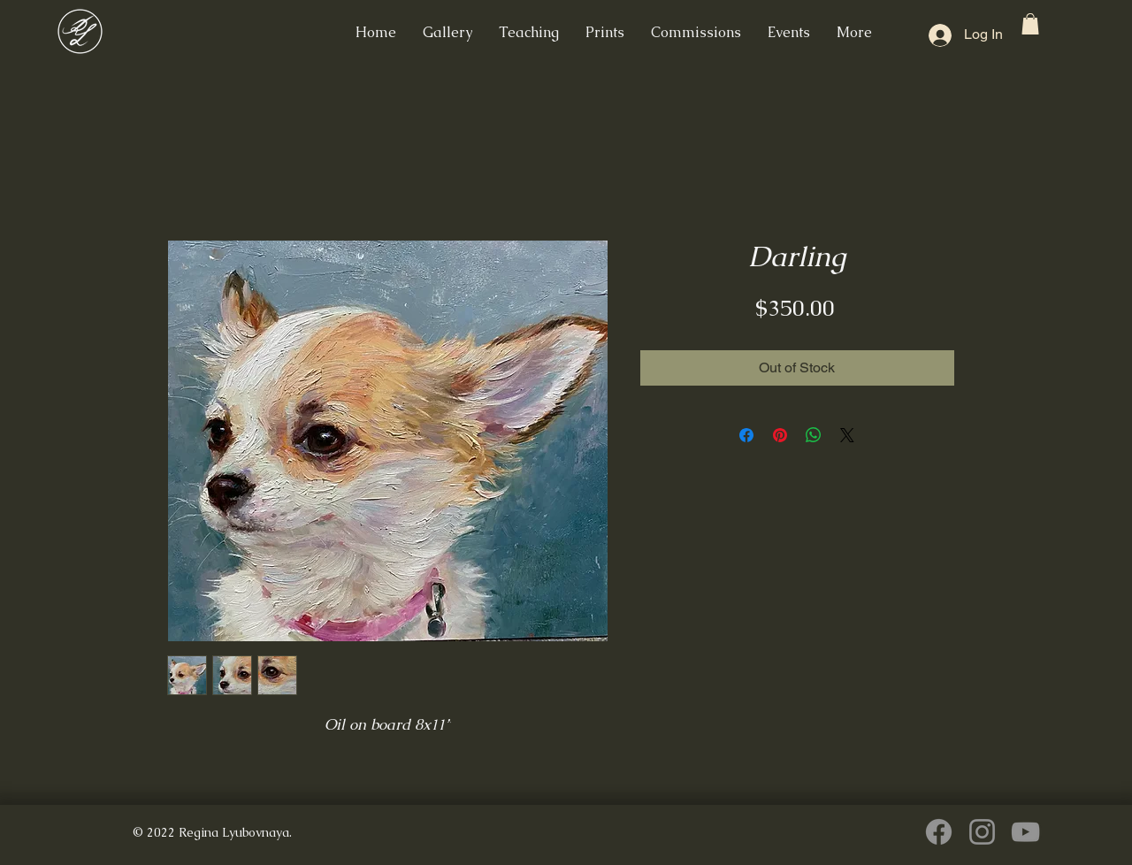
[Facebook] (939, 832)
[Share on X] (847, 435)
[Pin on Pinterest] (780, 435)
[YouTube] (1025, 832)
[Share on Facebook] (746, 435)
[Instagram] (982, 832)
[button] (1030, 23)
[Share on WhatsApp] (813, 435)
